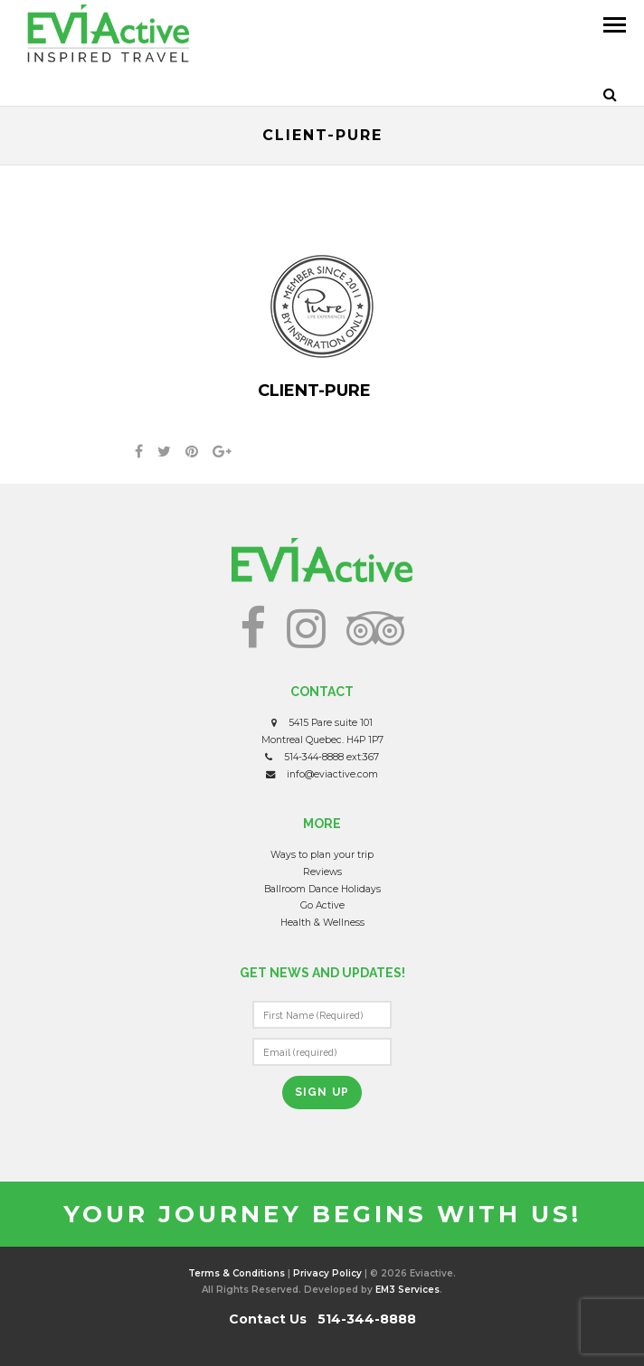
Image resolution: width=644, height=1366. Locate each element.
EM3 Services (407, 1289)
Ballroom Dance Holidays (322, 889)
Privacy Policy (327, 1273)
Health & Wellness (322, 922)
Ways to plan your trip (322, 855)
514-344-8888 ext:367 (331, 757)
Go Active (322, 905)
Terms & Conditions (236, 1273)
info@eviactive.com (332, 774)
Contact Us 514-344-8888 (322, 1319)
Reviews (322, 872)
